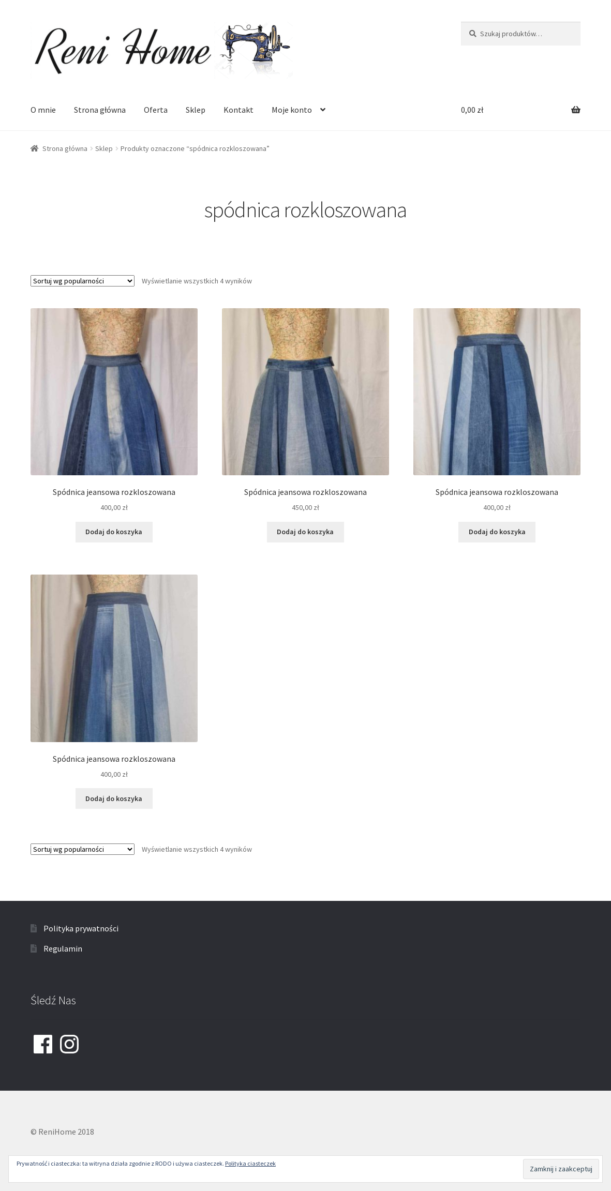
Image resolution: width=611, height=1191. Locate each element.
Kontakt (238, 109)
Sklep (195, 109)
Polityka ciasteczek (250, 1163)
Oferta (156, 109)
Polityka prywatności (80, 928)
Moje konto (292, 109)
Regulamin (62, 948)
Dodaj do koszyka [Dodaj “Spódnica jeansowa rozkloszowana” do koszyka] (113, 531)
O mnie (43, 109)
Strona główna (100, 109)
